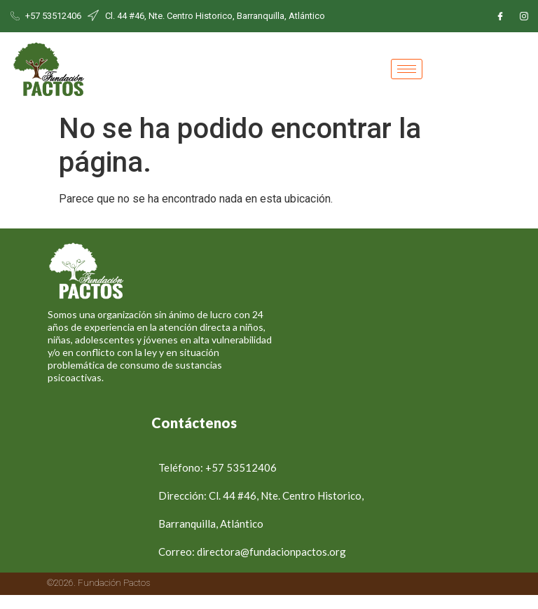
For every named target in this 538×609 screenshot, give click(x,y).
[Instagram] (523, 16)
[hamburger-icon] (406, 69)
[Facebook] (500, 16)
